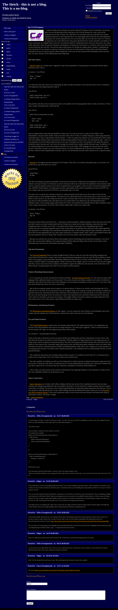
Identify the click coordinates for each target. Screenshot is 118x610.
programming (10, 66)
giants (8, 51)
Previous (33, 411)
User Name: (88, 5)
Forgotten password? (91, 17)
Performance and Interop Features (44, 311)
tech (7, 73)
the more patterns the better (81, 278)
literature (9, 55)
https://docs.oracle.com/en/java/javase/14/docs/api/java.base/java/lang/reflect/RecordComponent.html (80, 521)
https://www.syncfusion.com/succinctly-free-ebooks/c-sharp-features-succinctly (57, 570)
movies (8, 59)
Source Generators (36, 384)
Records (32, 162)
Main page (7, 28)
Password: (89, 8)
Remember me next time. (95, 11)
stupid (8, 69)
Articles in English (10, 35)
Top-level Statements (39, 255)
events (8, 44)
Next (40, 411)
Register (87, 16)
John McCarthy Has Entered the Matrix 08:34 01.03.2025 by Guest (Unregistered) (14, 128)
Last (43, 411)
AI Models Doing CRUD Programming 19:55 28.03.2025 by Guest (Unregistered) (12, 116)
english (33, 397)
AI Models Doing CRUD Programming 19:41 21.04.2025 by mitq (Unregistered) (12, 103)
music (8, 62)
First (28, 411)
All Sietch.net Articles (11, 157)
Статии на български (11, 39)
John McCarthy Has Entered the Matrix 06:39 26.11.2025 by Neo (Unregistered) (14, 91)
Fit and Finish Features (40, 325)
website (8, 76)
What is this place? (10, 31)
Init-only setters (35, 66)
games (8, 48)
